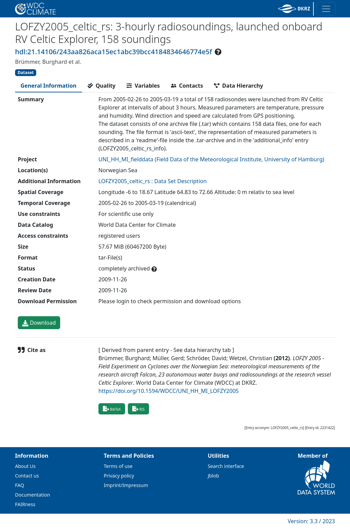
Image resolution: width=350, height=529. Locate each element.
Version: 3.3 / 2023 (311, 521)
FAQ (19, 485)
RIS (138, 409)
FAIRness (25, 504)
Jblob (213, 475)
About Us (25, 466)
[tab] (48, 85)
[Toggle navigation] (326, 9)
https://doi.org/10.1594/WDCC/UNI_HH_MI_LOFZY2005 (168, 391)
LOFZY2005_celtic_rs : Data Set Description (152, 181)
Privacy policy (119, 475)
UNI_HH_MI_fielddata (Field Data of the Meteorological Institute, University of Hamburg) (211, 159)
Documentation (32, 494)
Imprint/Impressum (126, 485)
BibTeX (112, 409)
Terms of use (118, 466)
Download (39, 322)
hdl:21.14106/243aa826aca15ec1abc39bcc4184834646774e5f (113, 51)
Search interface (226, 466)
